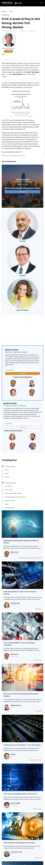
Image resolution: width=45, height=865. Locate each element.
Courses (7, 477)
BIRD (40, 760)
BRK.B (35, 760)
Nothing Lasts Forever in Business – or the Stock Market (22, 745)
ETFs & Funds (8, 486)
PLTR (34, 31)
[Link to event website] (22, 186)
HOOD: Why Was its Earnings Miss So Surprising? (19, 843)
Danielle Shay (15, 603)
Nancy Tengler (15, 803)
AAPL (24, 558)
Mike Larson (15, 552)
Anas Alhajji (23, 241)
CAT (29, 558)
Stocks (6, 504)
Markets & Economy (10, 500)
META (35, 558)
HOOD (40, 857)
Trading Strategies (10, 508)
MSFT (38, 558)
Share (4, 11)
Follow (8, 51)
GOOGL (32, 558)
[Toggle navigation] (41, 3)
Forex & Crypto (8, 489)
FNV (40, 711)
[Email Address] (22, 370)
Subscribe (23, 373)
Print (11, 11)
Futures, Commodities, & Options (13, 493)
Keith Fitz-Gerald (16, 852)
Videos (7, 473)
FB (38, 660)
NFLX (38, 760)
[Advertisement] (22, 329)
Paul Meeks (22, 275)
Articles (7, 470)
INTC (38, 809)
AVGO (40, 609)
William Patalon (16, 705)
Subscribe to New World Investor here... (14, 155)
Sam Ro (13, 754)
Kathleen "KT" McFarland (22, 310)
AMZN (27, 558)
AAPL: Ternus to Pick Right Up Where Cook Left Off (20, 794)
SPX (40, 558)
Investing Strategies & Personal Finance (15, 497)
